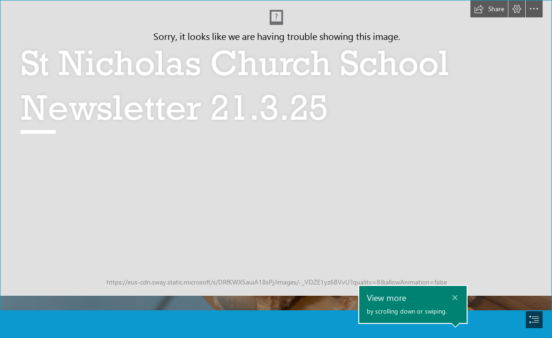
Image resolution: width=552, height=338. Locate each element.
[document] (276, 169)
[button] (489, 8)
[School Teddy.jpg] (276, 155)
